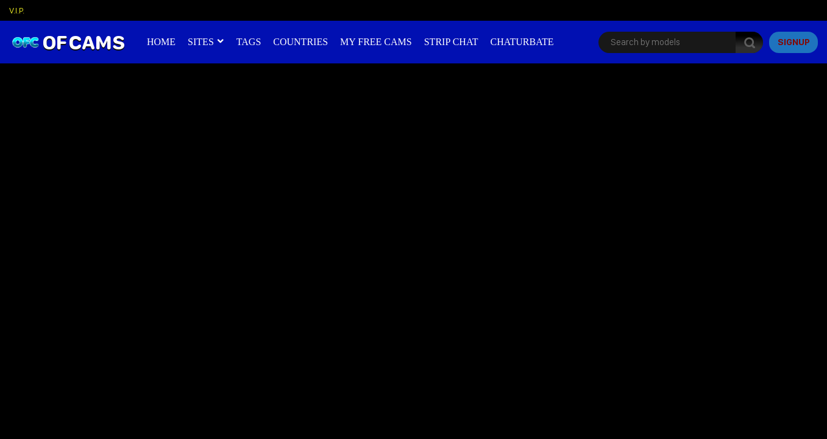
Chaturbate (521, 42)
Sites (201, 42)
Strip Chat (451, 42)
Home (161, 42)
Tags (248, 42)
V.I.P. (16, 10)
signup (794, 42)
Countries (300, 42)
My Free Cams (376, 42)
